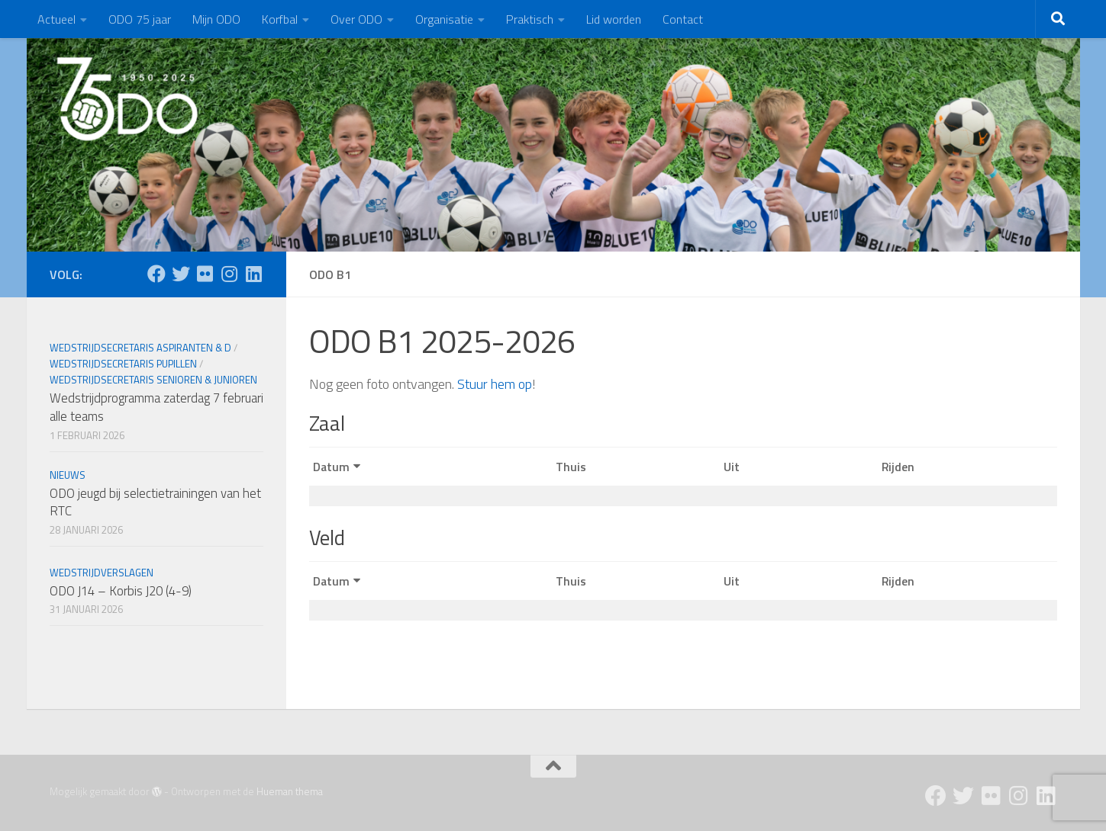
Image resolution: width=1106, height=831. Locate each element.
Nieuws (67, 475)
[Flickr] (205, 274)
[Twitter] (181, 274)
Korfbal (280, 19)
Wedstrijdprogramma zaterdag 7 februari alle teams (156, 407)
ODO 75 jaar (139, 19)
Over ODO (356, 19)
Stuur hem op (494, 384)
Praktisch (529, 19)
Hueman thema (289, 791)
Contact (683, 19)
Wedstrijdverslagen (101, 572)
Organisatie (444, 19)
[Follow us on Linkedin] (254, 274)
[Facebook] (156, 274)
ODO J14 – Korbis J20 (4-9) (121, 591)
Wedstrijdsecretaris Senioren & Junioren (153, 379)
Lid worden (613, 19)
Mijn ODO (216, 19)
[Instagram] (230, 274)
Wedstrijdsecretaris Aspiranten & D (140, 347)
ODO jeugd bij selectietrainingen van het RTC (155, 502)
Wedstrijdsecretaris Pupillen (123, 363)
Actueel (56, 19)
